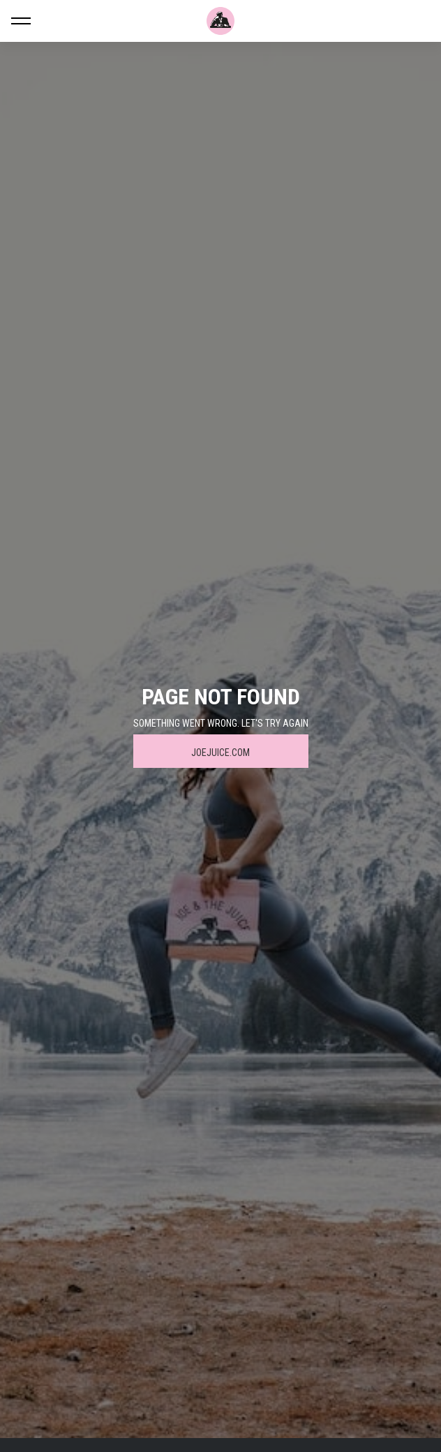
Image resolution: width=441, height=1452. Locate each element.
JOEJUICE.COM (220, 752)
